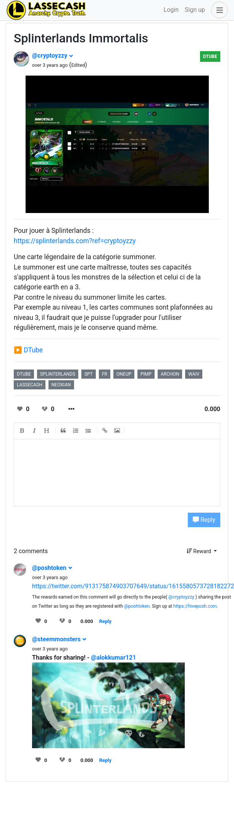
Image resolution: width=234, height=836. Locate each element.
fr (104, 374)
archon (170, 374)
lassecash (29, 384)
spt (88, 374)
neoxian (61, 384)
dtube (24, 374)
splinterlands (57, 374)
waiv (193, 374)
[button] (218, 10)
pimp (146, 374)
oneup (123, 374)
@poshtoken (52, 567)
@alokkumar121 (113, 657)
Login (171, 9)
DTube (210, 56)
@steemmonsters (59, 639)
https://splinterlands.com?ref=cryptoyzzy (75, 241)
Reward (200, 551)
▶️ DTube (28, 350)
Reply (204, 519)
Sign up (195, 9)
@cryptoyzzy (52, 55)
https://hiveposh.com (195, 606)
